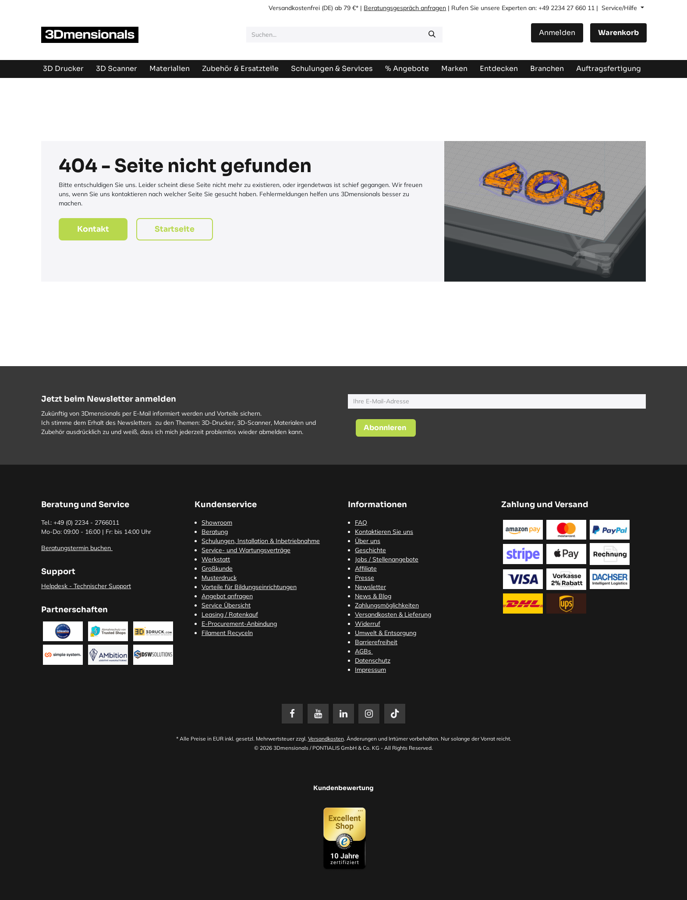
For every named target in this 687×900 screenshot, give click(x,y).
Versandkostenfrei (294, 8)
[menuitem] (608, 68)
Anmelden (557, 32)
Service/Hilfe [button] (620, 8)
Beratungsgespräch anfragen (405, 8)
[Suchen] (432, 34)
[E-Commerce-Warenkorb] (618, 32)
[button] (386, 428)
